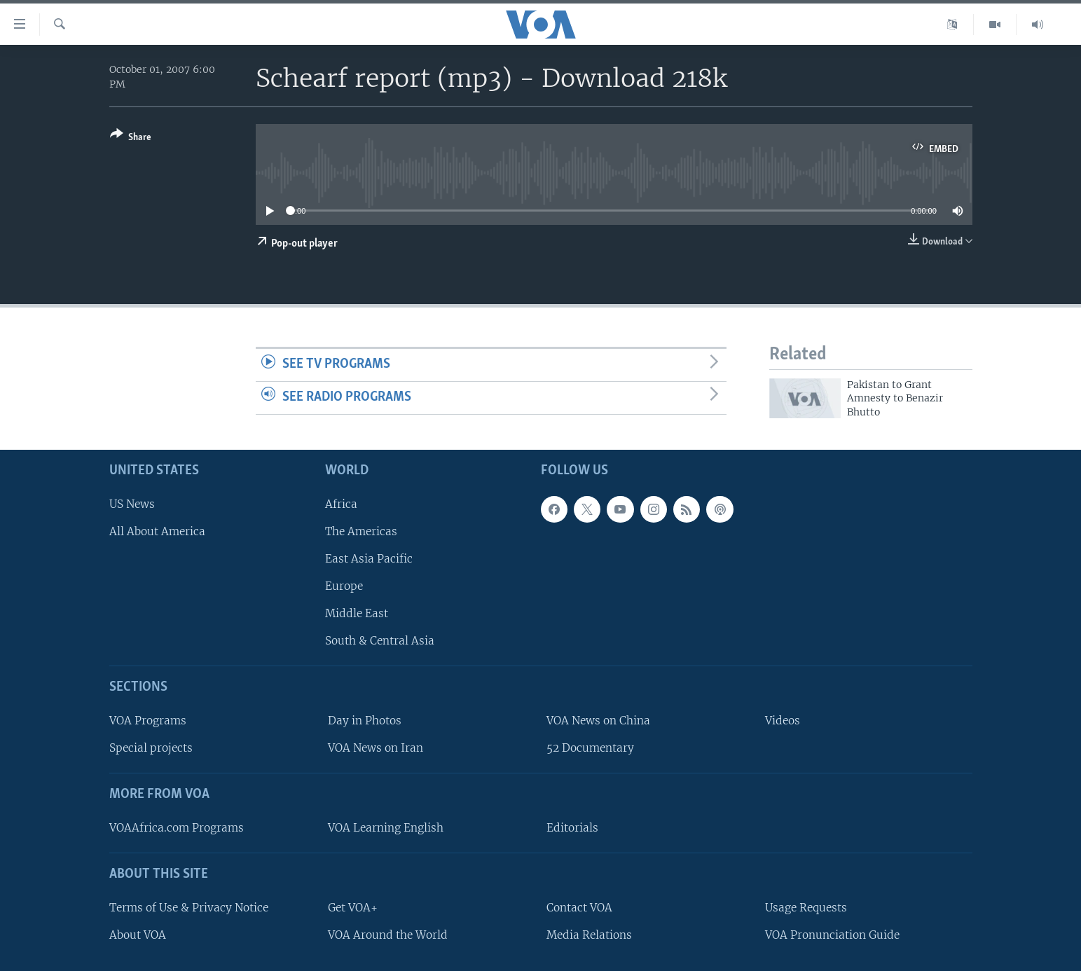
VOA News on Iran (375, 748)
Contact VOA (579, 907)
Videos (782, 720)
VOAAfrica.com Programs (176, 827)
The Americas (361, 531)
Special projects (151, 748)
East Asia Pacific (369, 558)
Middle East (356, 613)
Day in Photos (364, 720)
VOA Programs (147, 720)
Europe (344, 586)
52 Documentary (590, 748)
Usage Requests (806, 907)
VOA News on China (598, 720)
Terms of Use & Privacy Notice (188, 907)
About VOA (137, 935)
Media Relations (589, 935)
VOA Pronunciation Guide (832, 935)
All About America (157, 531)
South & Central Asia (379, 640)
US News (132, 504)
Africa (341, 504)
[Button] (130, 138)
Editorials (572, 827)
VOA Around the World (388, 935)
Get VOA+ (353, 907)
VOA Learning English (385, 827)
